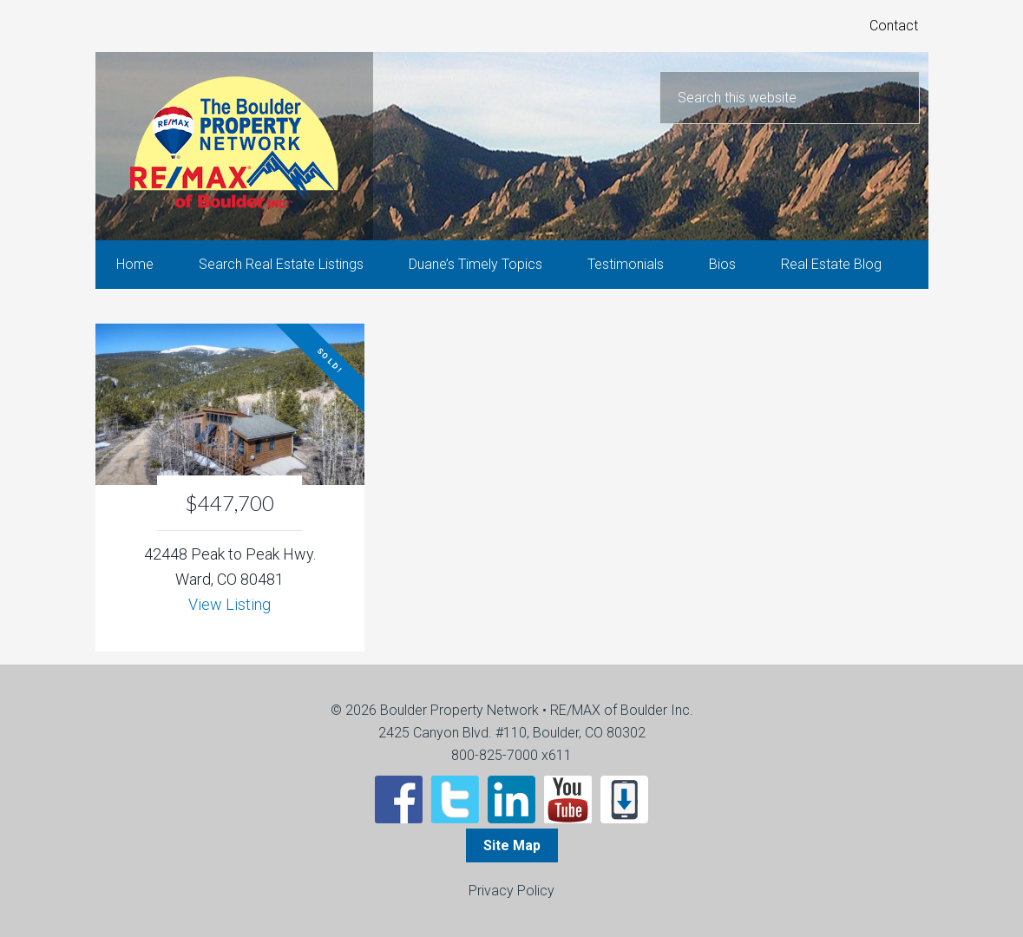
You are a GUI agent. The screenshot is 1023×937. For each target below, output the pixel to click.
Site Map (512, 845)
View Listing (229, 604)
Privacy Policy (511, 890)
